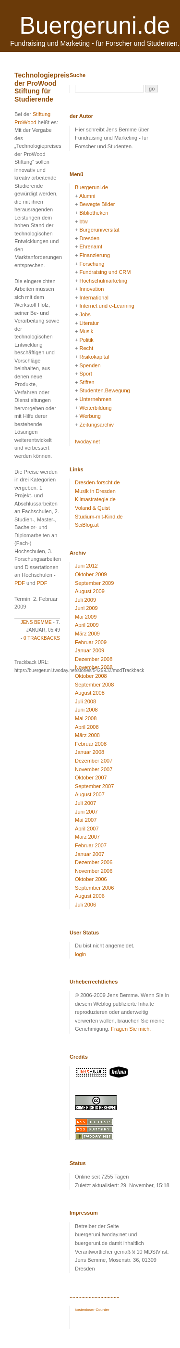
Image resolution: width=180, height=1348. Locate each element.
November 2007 (93, 769)
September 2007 (94, 786)
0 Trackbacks (42, 638)
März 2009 (87, 633)
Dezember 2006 (93, 862)
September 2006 (94, 888)
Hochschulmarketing (103, 281)
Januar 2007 (89, 854)
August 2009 (90, 591)
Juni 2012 (86, 566)
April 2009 (87, 625)
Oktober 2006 (91, 879)
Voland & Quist (92, 508)
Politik (86, 340)
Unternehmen (95, 399)
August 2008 (90, 693)
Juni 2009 (86, 608)
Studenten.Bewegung (104, 390)
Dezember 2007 (93, 761)
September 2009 (94, 583)
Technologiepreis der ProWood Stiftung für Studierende (42, 87)
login (80, 954)
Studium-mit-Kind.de (99, 516)
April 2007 (87, 828)
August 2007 (90, 794)
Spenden (89, 365)
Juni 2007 (86, 812)
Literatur (88, 323)
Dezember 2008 (93, 659)
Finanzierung (94, 255)
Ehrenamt (90, 246)
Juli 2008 (85, 701)
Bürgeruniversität (99, 230)
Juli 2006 (85, 904)
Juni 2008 (86, 710)
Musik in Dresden (95, 491)
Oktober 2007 (91, 777)
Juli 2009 (85, 600)
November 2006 (93, 871)
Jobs (84, 314)
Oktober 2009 (91, 574)
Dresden (89, 238)
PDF (19, 583)
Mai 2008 (85, 718)
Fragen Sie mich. (131, 1029)
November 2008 (93, 667)
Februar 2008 (91, 744)
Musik (86, 331)
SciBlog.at (87, 525)
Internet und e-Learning (106, 306)
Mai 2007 (85, 820)
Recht (86, 348)
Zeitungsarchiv (96, 425)
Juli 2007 (85, 803)
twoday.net (87, 441)
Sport (85, 373)
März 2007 (87, 837)
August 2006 (90, 896)
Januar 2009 (89, 650)
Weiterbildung (95, 408)
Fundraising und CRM (105, 272)
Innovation (91, 289)
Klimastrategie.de (95, 499)
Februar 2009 (91, 642)
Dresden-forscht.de (97, 482)
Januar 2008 (89, 752)
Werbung (89, 416)
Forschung (91, 264)
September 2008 (94, 684)
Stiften (86, 382)
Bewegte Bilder (97, 204)
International (93, 297)
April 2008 (87, 727)
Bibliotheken (93, 213)
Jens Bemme (36, 622)
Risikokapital (94, 357)
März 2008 (87, 735)
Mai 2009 (85, 617)
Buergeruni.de (94, 25)
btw (83, 221)
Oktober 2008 (91, 676)
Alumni (87, 196)
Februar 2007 (91, 845)
